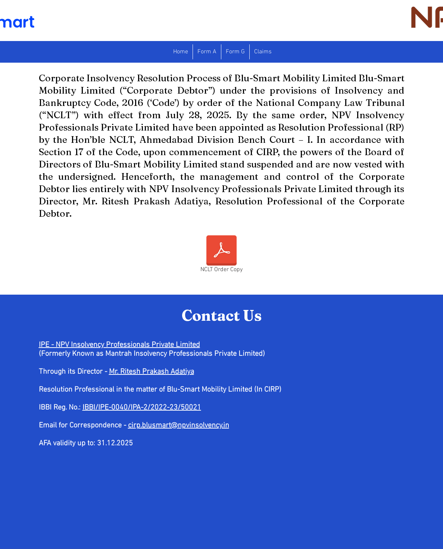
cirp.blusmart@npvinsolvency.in (178, 425)
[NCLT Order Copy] (221, 255)
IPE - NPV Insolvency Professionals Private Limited (119, 345)
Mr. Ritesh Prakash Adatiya (151, 371)
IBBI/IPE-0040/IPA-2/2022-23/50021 (141, 407)
